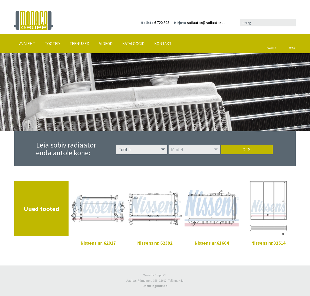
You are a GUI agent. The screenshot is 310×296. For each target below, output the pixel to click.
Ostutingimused (155, 286)
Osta (292, 42)
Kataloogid (133, 43)
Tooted (52, 43)
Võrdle (271, 42)
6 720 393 (161, 22)
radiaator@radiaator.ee (206, 22)
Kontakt (162, 43)
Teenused (79, 43)
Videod (106, 43)
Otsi (247, 149)
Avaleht (27, 43)
